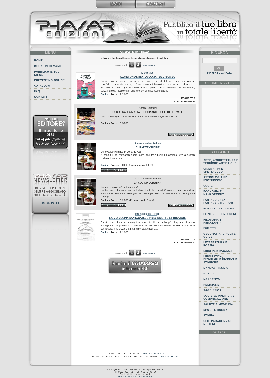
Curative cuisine (148, 147)
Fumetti (209, 228)
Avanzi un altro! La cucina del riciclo (147, 76)
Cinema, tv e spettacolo (213, 170)
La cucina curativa (148, 182)
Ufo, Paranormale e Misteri (219, 323)
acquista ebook (114, 170)
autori (219, 332)
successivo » (148, 65)
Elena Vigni (147, 72)
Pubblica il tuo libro (47, 73)
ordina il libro (181, 134)
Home (38, 60)
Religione (211, 284)
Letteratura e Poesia (215, 244)
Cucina (105, 94)
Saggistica (212, 290)
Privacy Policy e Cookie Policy (135, 376)
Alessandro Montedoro (148, 143)
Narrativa (211, 279)
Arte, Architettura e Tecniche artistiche (220, 162)
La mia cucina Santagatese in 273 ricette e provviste (147, 217)
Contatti (41, 96)
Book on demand (47, 66)
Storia (208, 315)
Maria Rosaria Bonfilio (147, 213)
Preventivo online (49, 80)
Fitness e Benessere (220, 214)
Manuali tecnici (216, 268)
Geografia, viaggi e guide (219, 235)
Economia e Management (213, 193)
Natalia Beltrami (148, 108)
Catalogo (42, 85)
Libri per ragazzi (217, 250)
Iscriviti (50, 203)
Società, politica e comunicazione (219, 297)
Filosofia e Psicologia (212, 221)
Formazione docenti (220, 208)
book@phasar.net (152, 353)
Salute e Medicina (218, 304)
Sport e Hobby (215, 309)
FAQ (37, 91)
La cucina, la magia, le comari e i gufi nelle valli (147, 112)
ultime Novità (219, 83)
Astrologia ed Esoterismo (215, 179)
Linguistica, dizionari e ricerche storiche (220, 259)
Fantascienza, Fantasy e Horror (218, 202)
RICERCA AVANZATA (219, 73)
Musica (209, 273)
